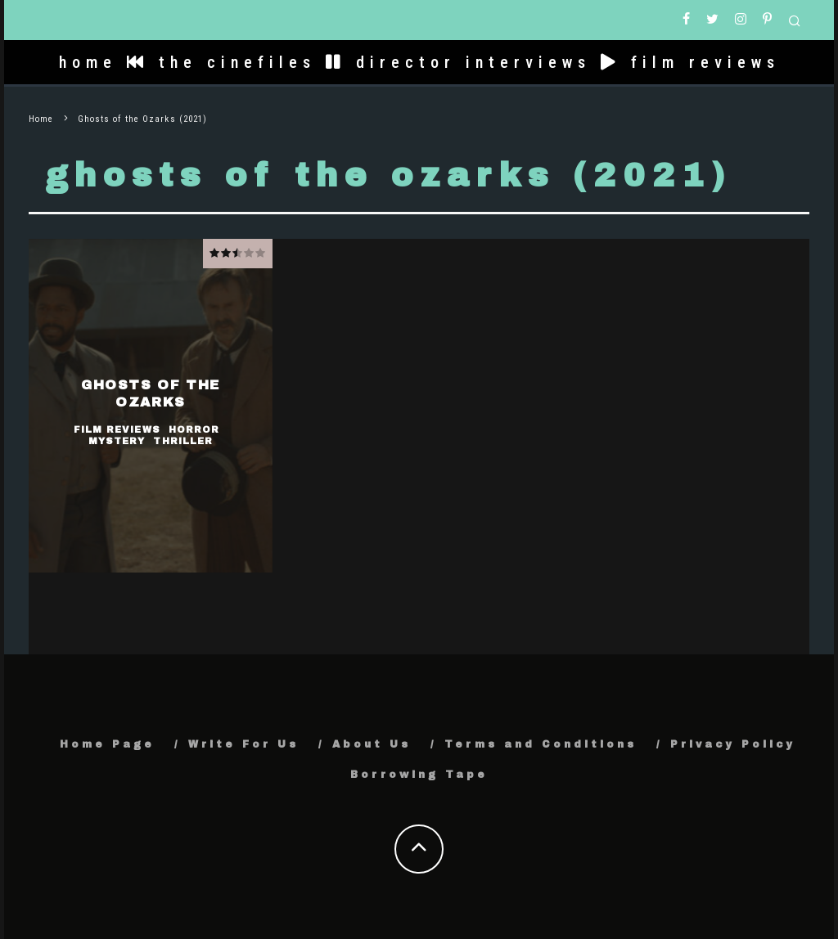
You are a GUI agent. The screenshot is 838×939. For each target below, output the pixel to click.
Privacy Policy (732, 744)
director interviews (458, 62)
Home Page (107, 744)
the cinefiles (221, 62)
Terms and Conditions (540, 744)
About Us (371, 744)
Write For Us (243, 744)
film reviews (690, 62)
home (88, 62)
